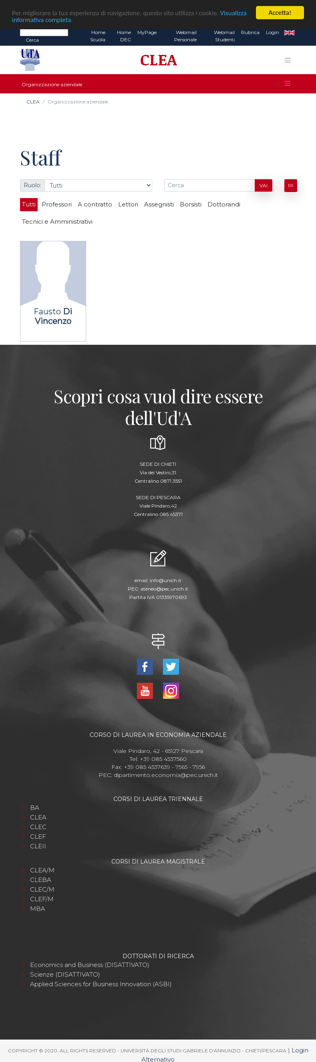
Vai (264, 185)
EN (289, 32)
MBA (37, 908)
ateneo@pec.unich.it (164, 589)
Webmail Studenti (224, 35)
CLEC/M (42, 889)
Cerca (32, 40)
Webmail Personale (185, 35)
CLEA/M (42, 870)
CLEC (38, 827)
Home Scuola (97, 35)
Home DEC (124, 35)
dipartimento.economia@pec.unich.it (166, 775)
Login (272, 32)
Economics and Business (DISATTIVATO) (89, 965)
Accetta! (280, 12)
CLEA (33, 102)
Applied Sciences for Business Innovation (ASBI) (101, 984)
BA (34, 807)
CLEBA (40, 880)
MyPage (147, 32)
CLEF (38, 836)
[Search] (44, 32)
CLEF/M (42, 899)
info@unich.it (165, 580)
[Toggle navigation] (287, 60)
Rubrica (250, 32)
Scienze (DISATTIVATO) (65, 974)
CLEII (38, 846)
